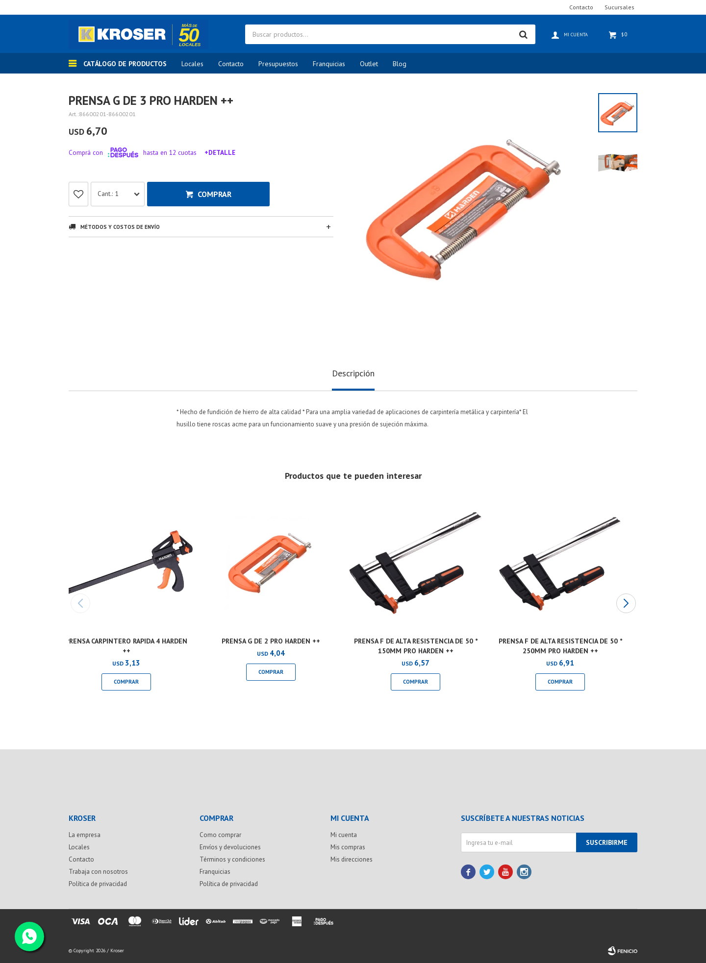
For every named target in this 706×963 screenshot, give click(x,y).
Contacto (231, 63)
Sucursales (619, 7)
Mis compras (347, 847)
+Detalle (219, 152)
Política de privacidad (98, 884)
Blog (399, 63)
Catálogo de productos (125, 63)
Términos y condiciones (232, 859)
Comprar (214, 194)
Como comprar (220, 835)
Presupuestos (278, 63)
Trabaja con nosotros (98, 871)
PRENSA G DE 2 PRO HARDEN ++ (271, 641)
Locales (192, 63)
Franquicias (329, 63)
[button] (625, 603)
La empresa (85, 835)
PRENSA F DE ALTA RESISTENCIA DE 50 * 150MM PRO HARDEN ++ (416, 646)
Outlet (369, 63)
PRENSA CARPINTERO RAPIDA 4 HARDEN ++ (126, 646)
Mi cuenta (343, 835)
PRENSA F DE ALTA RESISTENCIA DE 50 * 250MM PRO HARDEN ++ (560, 646)
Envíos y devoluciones (230, 847)
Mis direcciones (351, 859)
